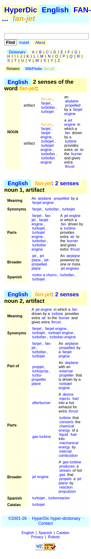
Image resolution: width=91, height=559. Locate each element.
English (55, 10)
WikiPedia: (40, 69)
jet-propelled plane (41, 264)
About (40, 43)
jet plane (38, 258)
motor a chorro (44, 275)
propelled (72, 105)
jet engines (70, 268)
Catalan (63, 533)
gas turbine (41, 437)
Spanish (45, 533)
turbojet (47, 112)
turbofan (48, 107)
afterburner (41, 403)
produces (67, 466)
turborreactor (59, 498)
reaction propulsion (67, 489)
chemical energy (66, 428)
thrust (69, 166)
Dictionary (17, 52)
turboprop (40, 371)
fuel (76, 399)
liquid (63, 435)
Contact (45, 523)
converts (66, 422)
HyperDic (20, 10)
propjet (38, 367)
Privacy (37, 537)
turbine (70, 141)
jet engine (70, 122)
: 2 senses (57, 183)
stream (65, 470)
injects (64, 399)
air (76, 150)
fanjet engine (73, 112)
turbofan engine (47, 160)
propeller (66, 375)
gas (62, 475)
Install (24, 43)
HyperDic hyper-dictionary (56, 518)
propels (65, 479)
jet (34, 256)
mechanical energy (68, 445)
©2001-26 (17, 518)
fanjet (45, 103)
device (68, 394)
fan (67, 133)
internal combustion (68, 453)
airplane (71, 101)
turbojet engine (47, 147)
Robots (54, 537)
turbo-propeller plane (39, 379)
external (66, 371)
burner (76, 154)
